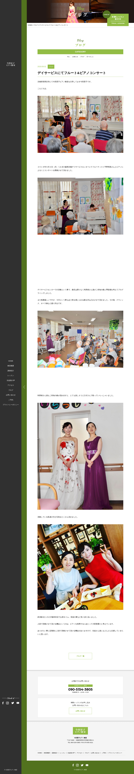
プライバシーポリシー (11, 405)
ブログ (10, 390)
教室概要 (11, 366)
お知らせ (75, 57)
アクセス (11, 385)
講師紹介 (11, 370)
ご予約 (10, 400)
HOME (10, 361)
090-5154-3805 (80, 689)
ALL (68, 57)
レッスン (11, 375)
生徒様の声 (11, 380)
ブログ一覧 (80, 656)
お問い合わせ (11, 395)
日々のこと (90, 57)
